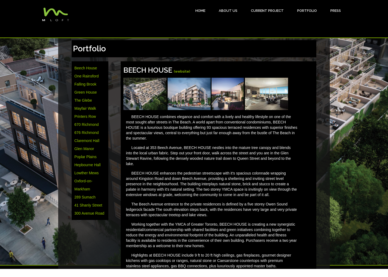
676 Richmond (86, 132)
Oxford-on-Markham (83, 185)
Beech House (85, 68)
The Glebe (83, 100)
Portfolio (307, 11)
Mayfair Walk (85, 108)
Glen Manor (84, 149)
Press (335, 11)
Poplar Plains (85, 157)
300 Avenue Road (89, 213)
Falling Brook (85, 84)
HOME (200, 11)
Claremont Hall (86, 140)
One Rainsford (86, 76)
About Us (228, 11)
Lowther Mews (86, 173)
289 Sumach (85, 197)
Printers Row (85, 116)
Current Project (267, 11)
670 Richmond (86, 124)
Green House (85, 92)
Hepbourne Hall (87, 165)
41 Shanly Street (88, 205)
